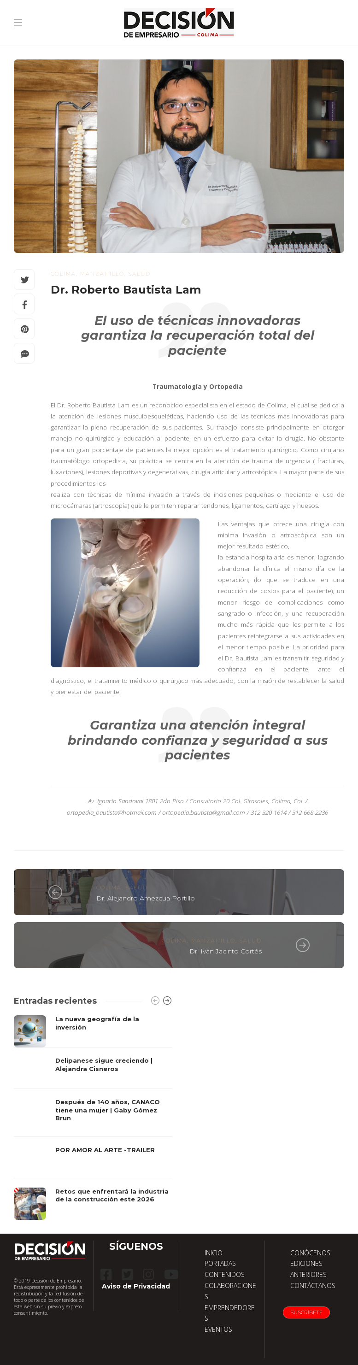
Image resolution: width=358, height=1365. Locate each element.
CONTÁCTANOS (312, 1285)
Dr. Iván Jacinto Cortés (225, 951)
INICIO (214, 1252)
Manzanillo (102, 274)
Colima (63, 274)
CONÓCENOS (310, 1252)
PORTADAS (220, 1263)
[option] (93, 1117)
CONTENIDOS (225, 1274)
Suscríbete (306, 1312)
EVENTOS (218, 1329)
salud (140, 274)
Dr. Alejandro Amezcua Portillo (145, 898)
